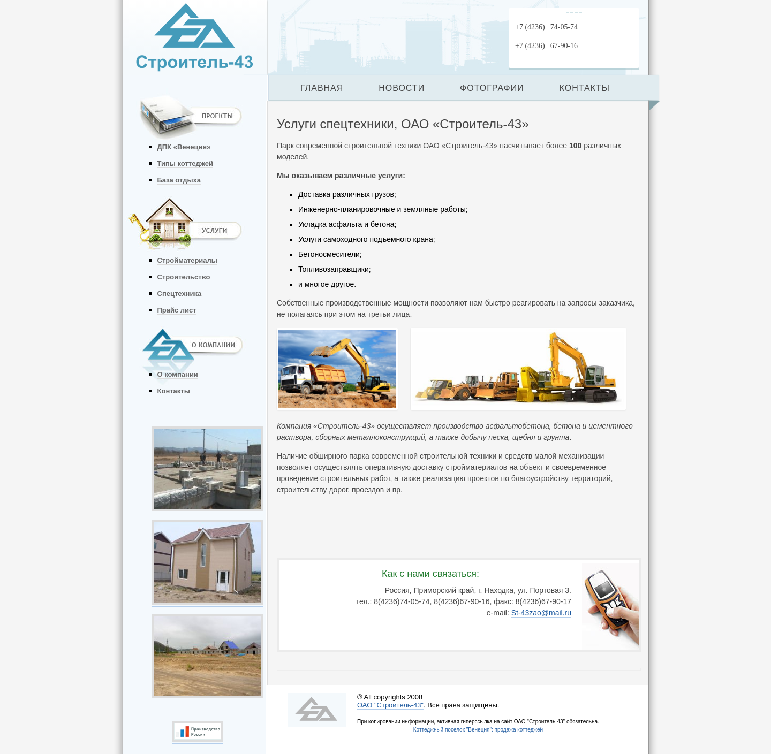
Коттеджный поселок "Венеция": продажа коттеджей (478, 730)
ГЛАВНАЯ (321, 88)
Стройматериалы (187, 260)
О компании (177, 374)
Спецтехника (179, 294)
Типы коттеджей (185, 163)
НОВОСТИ (402, 88)
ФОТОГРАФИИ (492, 88)
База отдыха (179, 180)
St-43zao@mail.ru (541, 612)
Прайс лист (176, 310)
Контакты (173, 391)
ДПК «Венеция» (184, 147)
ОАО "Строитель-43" (390, 705)
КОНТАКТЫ (585, 88)
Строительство (183, 277)
